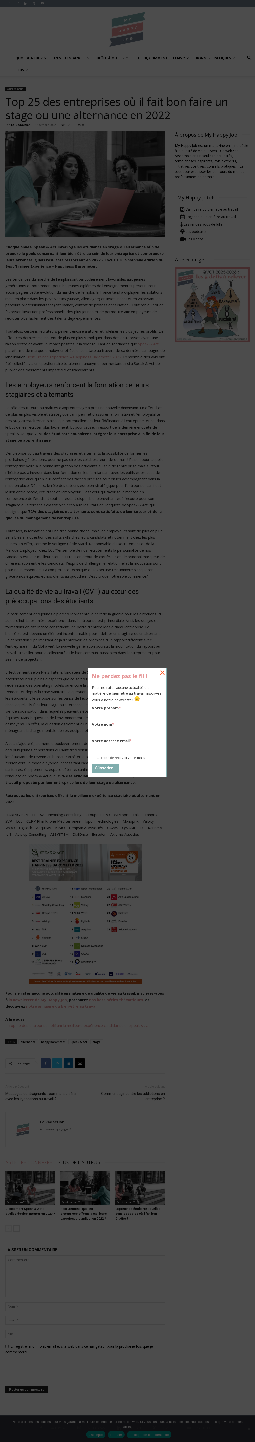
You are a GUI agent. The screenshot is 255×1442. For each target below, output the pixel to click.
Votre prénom (106, 707)
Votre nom (103, 724)
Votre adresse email (112, 740)
